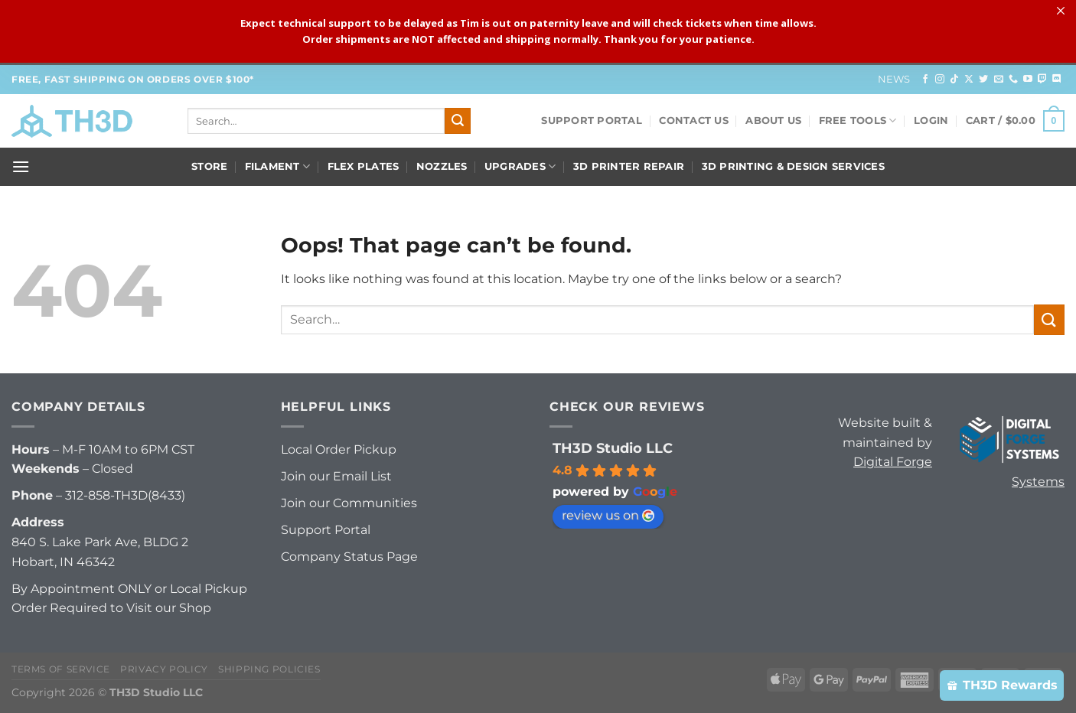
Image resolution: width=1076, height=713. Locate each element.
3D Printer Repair (628, 166)
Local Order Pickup (338, 449)
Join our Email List (336, 476)
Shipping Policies (269, 669)
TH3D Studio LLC (613, 448)
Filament (278, 166)
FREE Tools (858, 120)
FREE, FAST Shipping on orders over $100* (132, 79)
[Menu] (20, 166)
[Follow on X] (968, 79)
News (894, 79)
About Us (773, 120)
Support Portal (591, 120)
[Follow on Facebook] (925, 79)
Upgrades (520, 166)
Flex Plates (363, 166)
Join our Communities (349, 503)
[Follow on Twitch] (1042, 79)
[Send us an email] (998, 79)
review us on (608, 515)
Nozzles (442, 166)
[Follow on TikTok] (954, 79)
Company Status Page (349, 556)
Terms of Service (60, 669)
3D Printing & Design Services (793, 166)
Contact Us (694, 120)
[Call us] (1013, 79)
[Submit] (458, 121)
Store (209, 166)
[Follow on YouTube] (1027, 79)
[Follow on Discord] (1056, 79)
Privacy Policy (164, 669)
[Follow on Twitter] (983, 79)
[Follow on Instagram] (939, 79)
